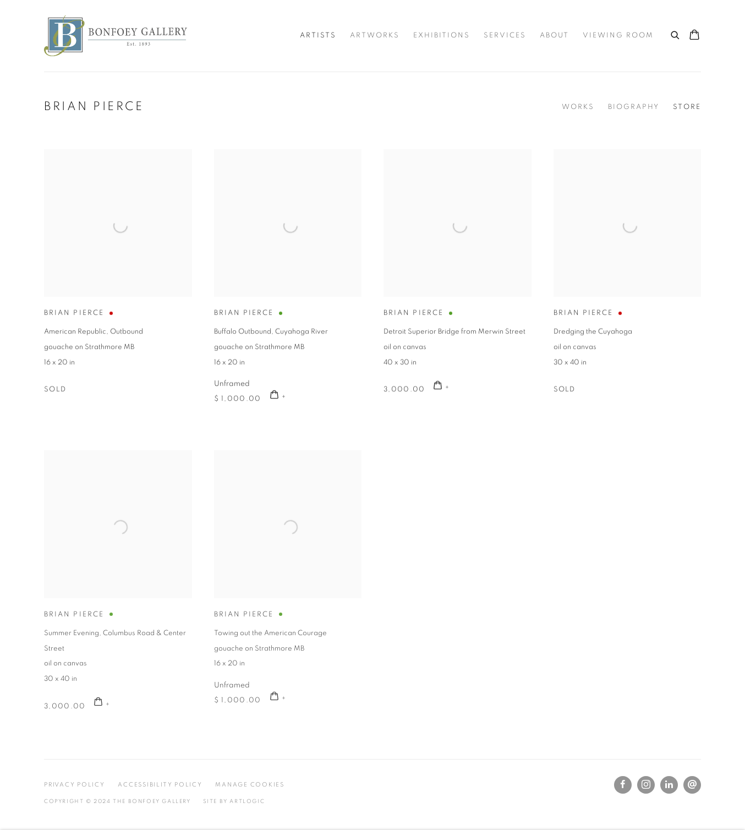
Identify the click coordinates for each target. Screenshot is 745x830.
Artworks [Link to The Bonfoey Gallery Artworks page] (374, 35)
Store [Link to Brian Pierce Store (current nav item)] (687, 107)
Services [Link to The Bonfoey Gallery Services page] (505, 35)
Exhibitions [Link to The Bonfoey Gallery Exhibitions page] (441, 35)
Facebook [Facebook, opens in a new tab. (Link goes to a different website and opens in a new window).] (623, 785)
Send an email (692, 785)
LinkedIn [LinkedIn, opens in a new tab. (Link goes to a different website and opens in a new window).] (669, 785)
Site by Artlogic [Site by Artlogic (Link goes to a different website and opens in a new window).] (234, 801)
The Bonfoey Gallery (115, 35)
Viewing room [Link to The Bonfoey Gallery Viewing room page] (618, 35)
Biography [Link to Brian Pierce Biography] (633, 107)
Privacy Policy (74, 785)
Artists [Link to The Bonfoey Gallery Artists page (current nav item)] (318, 35)
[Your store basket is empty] (694, 36)
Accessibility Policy (160, 785)
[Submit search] (676, 33)
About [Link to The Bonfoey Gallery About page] (554, 35)
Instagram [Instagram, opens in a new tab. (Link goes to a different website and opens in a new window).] (646, 785)
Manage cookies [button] (249, 785)
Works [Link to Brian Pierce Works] (578, 107)
